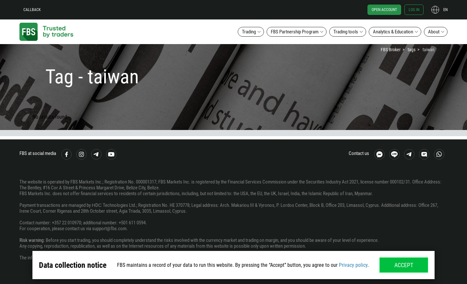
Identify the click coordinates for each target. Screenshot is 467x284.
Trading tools (345, 32)
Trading (249, 32)
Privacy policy (353, 265)
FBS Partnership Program (294, 32)
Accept (403, 265)
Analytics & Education (393, 32)
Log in (414, 9)
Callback (32, 9)
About (433, 32)
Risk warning (31, 240)
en (445, 9)
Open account (384, 9)
